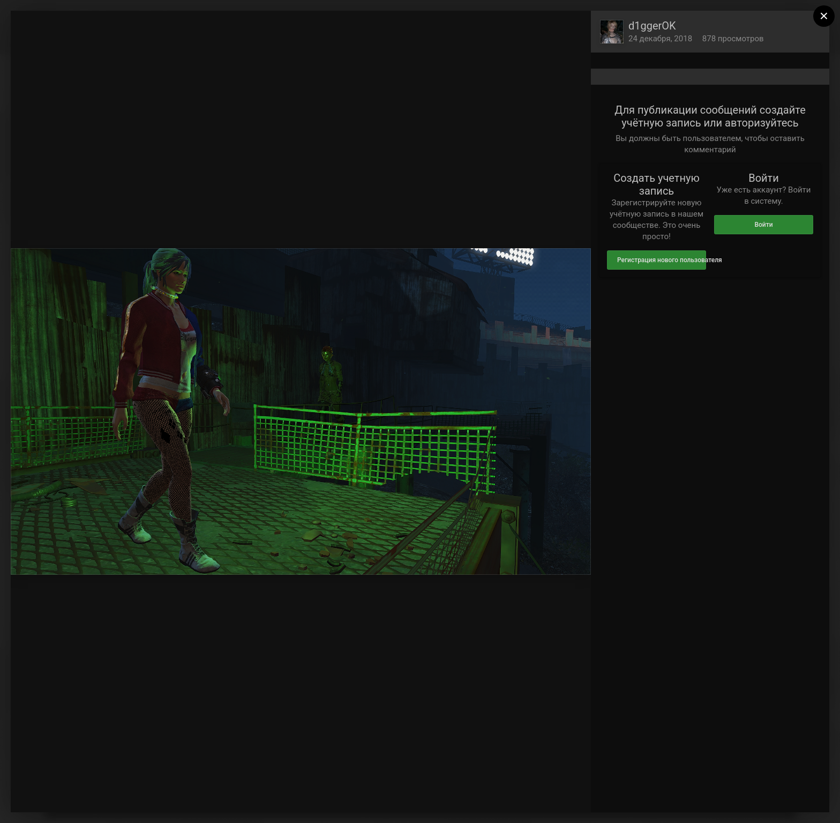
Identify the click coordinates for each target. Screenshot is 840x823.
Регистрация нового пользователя (661, 260)
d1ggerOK (652, 25)
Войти (763, 224)
